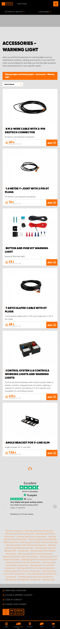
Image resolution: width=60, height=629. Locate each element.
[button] (13, 84)
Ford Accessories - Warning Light (33, 533)
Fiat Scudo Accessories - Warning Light (37, 562)
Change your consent (15, 604)
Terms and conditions (15, 590)
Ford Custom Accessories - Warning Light (36, 571)
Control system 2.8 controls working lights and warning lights (27, 374)
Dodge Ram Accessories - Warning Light (37, 579)
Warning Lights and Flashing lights (19, 74)
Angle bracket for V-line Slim (28, 442)
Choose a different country (18, 595)
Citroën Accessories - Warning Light (21, 531)
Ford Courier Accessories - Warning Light (21, 574)
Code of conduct (13, 600)
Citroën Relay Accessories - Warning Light (29, 548)
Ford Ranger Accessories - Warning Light (24, 565)
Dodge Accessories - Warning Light (25, 539)
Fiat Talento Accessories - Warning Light (34, 556)
